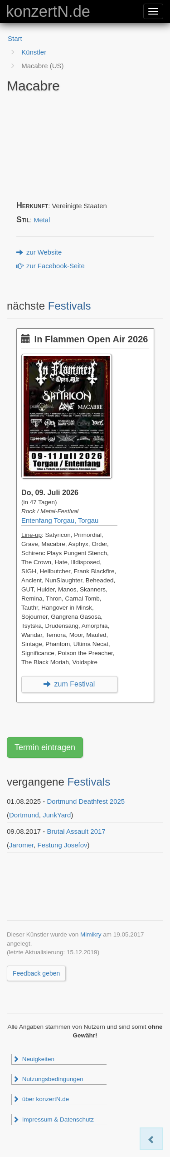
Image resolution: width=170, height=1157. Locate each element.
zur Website (39, 252)
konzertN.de (48, 11)
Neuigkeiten (33, 1059)
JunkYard (57, 815)
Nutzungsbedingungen (48, 1079)
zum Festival (69, 684)
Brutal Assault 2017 (76, 831)
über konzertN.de (41, 1099)
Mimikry (91, 934)
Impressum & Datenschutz (53, 1119)
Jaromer (21, 845)
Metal (42, 220)
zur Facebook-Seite (50, 266)
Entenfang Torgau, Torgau (59, 520)
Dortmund (24, 815)
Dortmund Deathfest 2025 (86, 801)
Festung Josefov (62, 845)
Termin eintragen (45, 747)
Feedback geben (36, 973)
